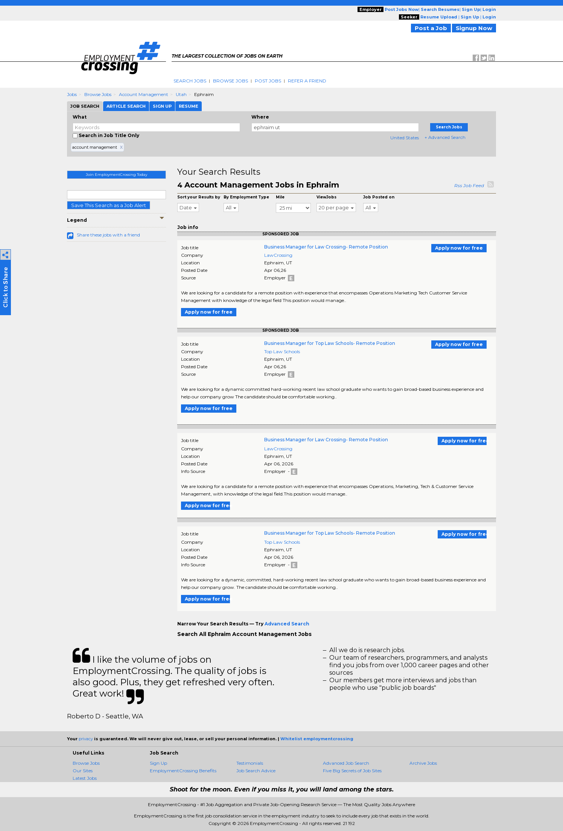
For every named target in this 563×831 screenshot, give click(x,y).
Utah (181, 94)
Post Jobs (268, 81)
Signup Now (474, 28)
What (80, 117)
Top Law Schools (282, 351)
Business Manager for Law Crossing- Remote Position (326, 247)
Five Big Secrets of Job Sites (352, 770)
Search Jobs (189, 81)
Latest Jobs (85, 778)
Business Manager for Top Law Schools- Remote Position (329, 343)
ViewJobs (326, 197)
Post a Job (431, 28)
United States (404, 137)
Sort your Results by (198, 197)
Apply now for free (459, 248)
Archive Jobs (423, 763)
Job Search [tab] (84, 106)
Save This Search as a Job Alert (108, 205)
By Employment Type (246, 197)
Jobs (72, 94)
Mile (280, 197)
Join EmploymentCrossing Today (116, 174)
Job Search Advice (255, 770)
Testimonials (249, 763)
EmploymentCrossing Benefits (183, 770)
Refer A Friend (307, 81)
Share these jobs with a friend (108, 235)
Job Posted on (378, 197)
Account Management (143, 94)
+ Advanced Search (445, 137)
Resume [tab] (188, 106)
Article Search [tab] (126, 106)
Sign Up (158, 763)
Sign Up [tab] (162, 106)
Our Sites (83, 770)
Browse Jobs (230, 81)
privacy (86, 738)
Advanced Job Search (346, 763)
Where (260, 117)
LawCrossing (278, 255)
